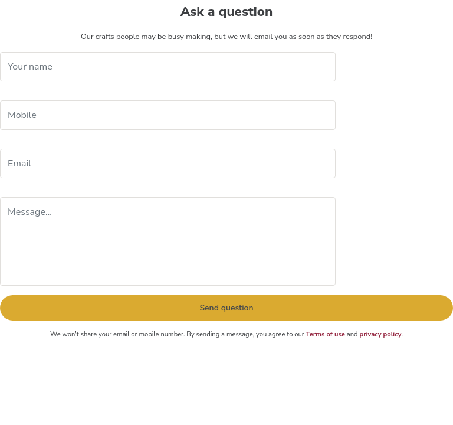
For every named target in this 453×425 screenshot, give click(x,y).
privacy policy (380, 334)
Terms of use (325, 334)
